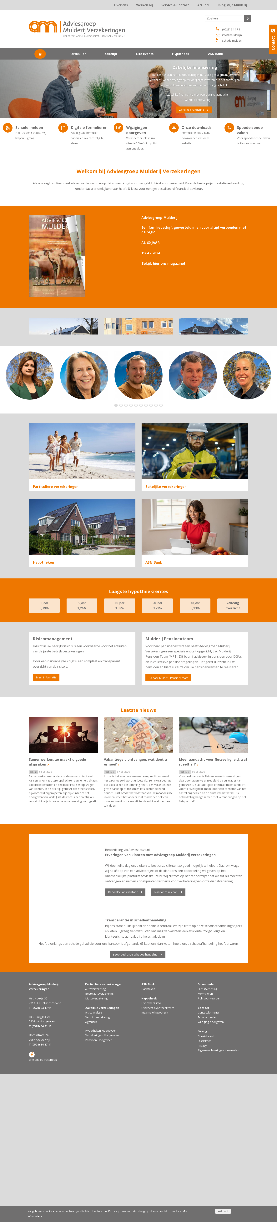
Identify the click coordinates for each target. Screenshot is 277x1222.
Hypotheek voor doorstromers (55, 686)
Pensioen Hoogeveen (98, 1188)
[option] (30, 411)
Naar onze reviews (166, 1040)
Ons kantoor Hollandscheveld (63, 361)
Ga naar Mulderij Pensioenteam (168, 826)
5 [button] (137, 442)
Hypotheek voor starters (51, 678)
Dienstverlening (207, 1137)
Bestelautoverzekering (99, 1142)
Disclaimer (204, 1189)
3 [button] (127, 442)
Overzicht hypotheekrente (157, 1156)
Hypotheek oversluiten (49, 695)
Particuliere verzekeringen (55, 522)
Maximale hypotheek (154, 1161)
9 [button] (157, 442)
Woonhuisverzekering (49, 555)
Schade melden (232, 40)
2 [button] (122, 442)
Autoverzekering (45, 546)
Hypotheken (43, 654)
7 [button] (147, 442)
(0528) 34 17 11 (232, 29)
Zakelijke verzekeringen (166, 522)
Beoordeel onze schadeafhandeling (135, 1103)
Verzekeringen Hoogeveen (102, 1183)
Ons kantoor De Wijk (213, 361)
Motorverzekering (96, 1147)
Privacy (202, 1194)
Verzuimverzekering (160, 555)
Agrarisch (152, 563)
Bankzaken (148, 1137)
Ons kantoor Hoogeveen (138, 361)
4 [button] (132, 442)
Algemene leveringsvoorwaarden (218, 1198)
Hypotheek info (151, 1151)
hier (156, 263)
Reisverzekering (44, 563)
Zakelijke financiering (191, 109)
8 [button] (152, 442)
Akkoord (223, 1211)
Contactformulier (208, 1161)
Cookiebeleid (206, 1184)
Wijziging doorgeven (211, 1170)
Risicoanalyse (155, 546)
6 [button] (142, 442)
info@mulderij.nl (232, 35)
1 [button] (117, 442)
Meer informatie (46, 826)
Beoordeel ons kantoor (123, 1040)
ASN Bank (153, 654)
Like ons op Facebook (43, 1205)
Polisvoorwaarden (209, 1147)
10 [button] (162, 442)
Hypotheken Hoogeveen (100, 1179)
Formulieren (205, 1142)
